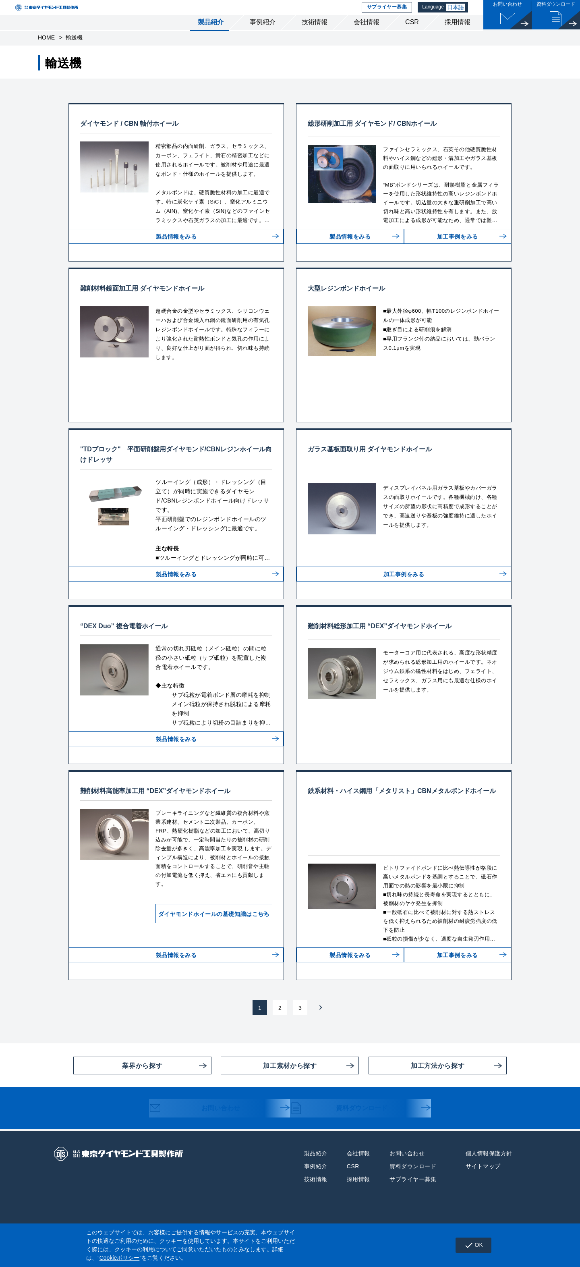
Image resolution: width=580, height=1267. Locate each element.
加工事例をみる (454, 257)
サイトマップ (483, 1191)
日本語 (458, 14)
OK (470, 1245)
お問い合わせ (202, 1134)
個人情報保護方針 (489, 1178)
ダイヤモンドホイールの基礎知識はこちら (196, 933)
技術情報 (314, 35)
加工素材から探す (269, 1090)
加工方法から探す (416, 1090)
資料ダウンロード (347, 1134)
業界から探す (117, 1090)
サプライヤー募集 (387, 14)
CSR (412, 35)
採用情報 (457, 35)
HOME (46, 52)
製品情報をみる (176, 257)
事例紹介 (263, 35)
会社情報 (366, 35)
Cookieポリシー (119, 1258)
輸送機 (74, 52)
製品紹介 (211, 35)
